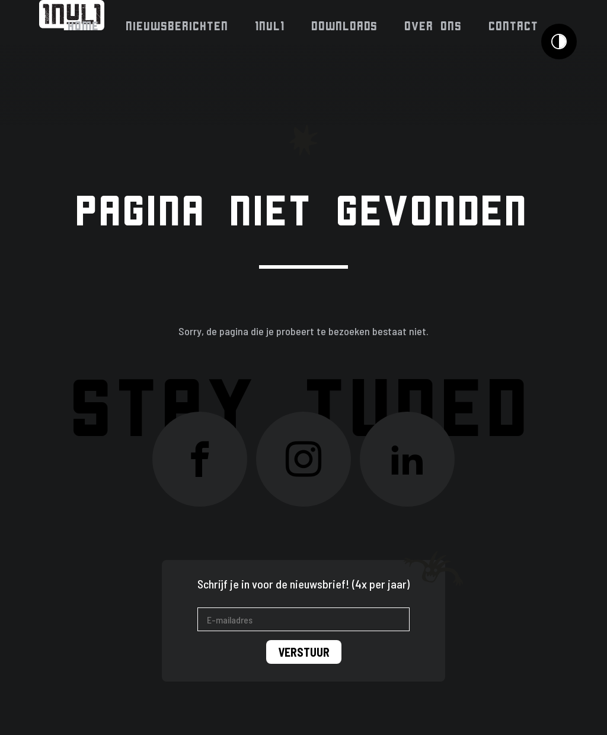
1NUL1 (270, 26)
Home (84, 26)
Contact (514, 26)
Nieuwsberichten (177, 26)
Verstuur (304, 652)
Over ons (433, 26)
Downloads (345, 26)
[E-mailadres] (303, 619)
